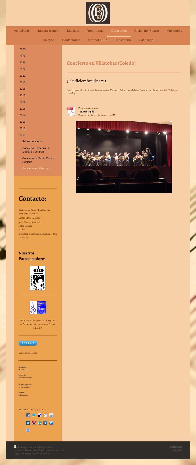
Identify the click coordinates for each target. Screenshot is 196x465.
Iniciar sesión (176, 447)
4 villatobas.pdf (86, 111)
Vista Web (177, 450)
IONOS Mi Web (42, 453)
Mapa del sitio (46, 447)
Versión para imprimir (26, 447)
